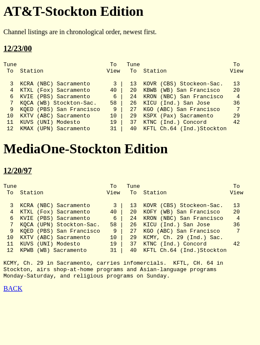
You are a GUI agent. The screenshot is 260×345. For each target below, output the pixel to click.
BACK (12, 321)
